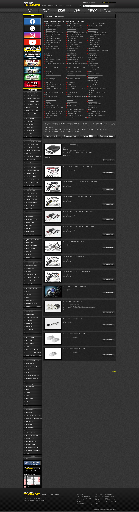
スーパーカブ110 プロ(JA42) (32, 170)
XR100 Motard (29, 254)
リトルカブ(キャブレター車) (32, 147)
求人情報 (97, 503)
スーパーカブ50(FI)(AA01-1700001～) (32, 139)
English (93, 2)
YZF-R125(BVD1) (29, 268)
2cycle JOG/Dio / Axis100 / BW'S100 (33, 355)
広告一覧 (97, 499)
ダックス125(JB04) (30, 130)
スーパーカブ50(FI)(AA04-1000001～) (32, 142)
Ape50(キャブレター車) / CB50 (32, 240)
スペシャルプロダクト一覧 (83, 496)
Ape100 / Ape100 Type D (31, 248)
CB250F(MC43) (29, 424)
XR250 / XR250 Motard (30, 410)
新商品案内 (80, 494)
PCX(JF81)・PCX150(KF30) (32, 317)
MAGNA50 (28, 228)
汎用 (27, 459)
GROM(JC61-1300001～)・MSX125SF (30, 211)
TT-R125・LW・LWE (51, 96)
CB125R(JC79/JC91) (30, 216)
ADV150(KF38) (29, 326)
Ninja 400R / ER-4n (29, 438)
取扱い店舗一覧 (86, 2)
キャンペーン (98, 501)
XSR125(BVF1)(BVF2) (31, 274)
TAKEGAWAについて (110, 499)
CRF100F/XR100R (30, 222)
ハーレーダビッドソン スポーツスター (32, 456)
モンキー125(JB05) (30, 118)
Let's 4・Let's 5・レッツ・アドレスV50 (32, 353)
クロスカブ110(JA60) (30, 191)
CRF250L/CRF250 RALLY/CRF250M (28, 428)
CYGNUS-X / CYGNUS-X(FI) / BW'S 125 (31, 278)
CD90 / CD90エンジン (30, 242)
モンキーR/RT (29, 133)
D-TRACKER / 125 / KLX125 (32, 381)
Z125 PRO (28, 358)
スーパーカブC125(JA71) (31, 199)
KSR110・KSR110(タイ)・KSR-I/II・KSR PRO (31, 361)
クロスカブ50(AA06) (30, 159)
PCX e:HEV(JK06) (29, 312)
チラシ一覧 (97, 498)
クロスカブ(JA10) (30, 185)
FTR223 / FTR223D (30, 387)
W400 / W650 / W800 (30, 444)
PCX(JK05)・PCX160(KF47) (32, 309)
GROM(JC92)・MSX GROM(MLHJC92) (29, 206)
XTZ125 (27, 369)
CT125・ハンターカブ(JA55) (32, 104)
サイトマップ (108, 503)
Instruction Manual (99, 504)
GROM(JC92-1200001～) (31, 202)
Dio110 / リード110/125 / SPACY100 (33, 332)
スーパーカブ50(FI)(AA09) (32, 144)
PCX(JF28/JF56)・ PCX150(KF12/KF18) (28, 321)
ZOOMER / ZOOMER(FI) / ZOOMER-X (30, 266)
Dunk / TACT (28, 260)
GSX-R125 (28, 389)
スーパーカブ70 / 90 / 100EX (32, 162)
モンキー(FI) (28, 116)
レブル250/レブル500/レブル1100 (33, 415)
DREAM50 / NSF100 (30, 257)
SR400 (27, 404)
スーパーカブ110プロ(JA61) (32, 182)
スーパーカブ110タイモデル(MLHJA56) (31, 180)
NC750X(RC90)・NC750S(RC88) (33, 450)
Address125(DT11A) (30, 300)
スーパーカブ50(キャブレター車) (33, 136)
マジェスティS (29, 283)
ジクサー (28, 392)
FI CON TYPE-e (108, 494)
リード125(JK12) (29, 329)
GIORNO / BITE (29, 335)
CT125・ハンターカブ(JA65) (32, 101)
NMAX (27, 291)
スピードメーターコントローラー (85, 504)
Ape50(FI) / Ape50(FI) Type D (32, 245)
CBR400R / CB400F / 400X (31, 430)
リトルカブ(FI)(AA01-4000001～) (33, 156)
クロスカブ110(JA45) (30, 188)
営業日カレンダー (109, 498)
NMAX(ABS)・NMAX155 (31, 289)
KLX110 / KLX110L (30, 363)
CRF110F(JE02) (29, 225)
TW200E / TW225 (29, 398)
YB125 (27, 372)
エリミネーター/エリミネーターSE (32, 433)
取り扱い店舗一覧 (109, 496)
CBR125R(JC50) (29, 384)
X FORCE (28, 286)
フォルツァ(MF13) (30, 343)
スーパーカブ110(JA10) (31, 167)
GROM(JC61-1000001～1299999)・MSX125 (32, 214)
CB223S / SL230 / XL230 (31, 407)
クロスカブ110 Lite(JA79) (31, 93)
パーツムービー (99, 496)
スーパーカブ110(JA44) (31, 173)
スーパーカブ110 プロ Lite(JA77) (33, 98)
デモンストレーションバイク (84, 498)
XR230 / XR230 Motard (52, 105)
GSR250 (27, 395)
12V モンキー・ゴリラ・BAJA (33, 113)
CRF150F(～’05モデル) (94, 98)
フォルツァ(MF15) (30, 340)
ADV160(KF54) (29, 323)
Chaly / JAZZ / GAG (30, 234)
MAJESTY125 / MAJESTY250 (32, 349)
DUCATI (27, 453)
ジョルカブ (28, 153)
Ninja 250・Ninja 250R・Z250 (32, 435)
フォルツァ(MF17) (30, 338)
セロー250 (28, 401)
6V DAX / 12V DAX (30, 231)
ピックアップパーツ (82, 499)
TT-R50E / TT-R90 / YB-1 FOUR (32, 366)
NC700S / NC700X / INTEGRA (32, 447)
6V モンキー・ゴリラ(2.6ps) (32, 110)
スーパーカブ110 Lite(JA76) (32, 95)
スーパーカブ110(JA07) (31, 165)
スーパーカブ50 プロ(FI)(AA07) (33, 150)
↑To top (114, 371)
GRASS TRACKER (72, 102)
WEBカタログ (98, 494)
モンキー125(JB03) (30, 121)
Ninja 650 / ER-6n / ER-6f (31, 441)
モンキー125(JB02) (30, 124)
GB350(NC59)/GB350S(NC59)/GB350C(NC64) (34, 418)
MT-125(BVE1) (29, 271)
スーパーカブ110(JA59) (31, 176)
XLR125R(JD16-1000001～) (32, 378)
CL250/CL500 (29, 412)
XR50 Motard (28, 251)
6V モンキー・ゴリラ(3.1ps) (32, 107)
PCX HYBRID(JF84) (30, 314)
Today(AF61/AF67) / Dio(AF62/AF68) (33, 263)
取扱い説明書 (80, 503)
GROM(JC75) (28, 208)
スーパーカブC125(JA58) (31, 196)
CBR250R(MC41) (29, 421)
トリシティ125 (29, 294)
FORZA (27, 346)
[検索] (95, 6)
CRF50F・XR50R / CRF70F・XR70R (31, 220)
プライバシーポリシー (110, 501)
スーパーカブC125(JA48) (31, 193)
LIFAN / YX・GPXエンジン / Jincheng (31, 376)
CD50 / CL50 (28, 237)
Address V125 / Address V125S (32, 303)
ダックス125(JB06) (30, 127)
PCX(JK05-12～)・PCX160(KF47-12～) (32, 306)
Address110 (28, 297)
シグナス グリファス (30, 280)
